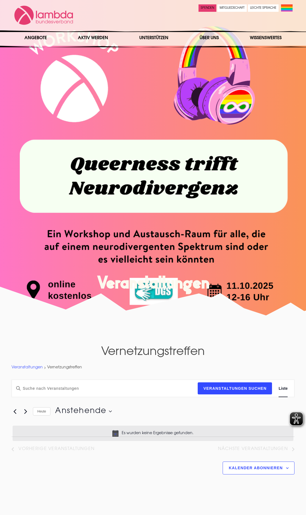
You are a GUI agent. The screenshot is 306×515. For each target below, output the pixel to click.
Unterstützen (153, 38)
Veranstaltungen (27, 367)
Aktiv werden (93, 38)
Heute (41, 411)
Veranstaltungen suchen (235, 388)
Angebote (35, 38)
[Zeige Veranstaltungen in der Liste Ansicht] (283, 388)
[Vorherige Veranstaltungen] (15, 411)
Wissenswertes (266, 38)
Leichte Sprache (263, 8)
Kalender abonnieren (256, 468)
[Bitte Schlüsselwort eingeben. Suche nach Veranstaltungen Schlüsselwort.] (105, 388)
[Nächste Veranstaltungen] (25, 411)
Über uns (209, 38)
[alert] (153, 433)
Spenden (207, 8)
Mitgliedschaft (232, 8)
